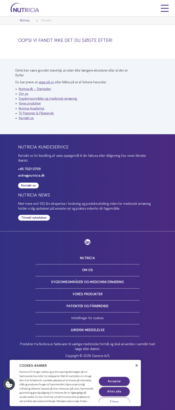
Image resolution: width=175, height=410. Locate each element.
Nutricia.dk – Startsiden (35, 89)
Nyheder (46, 20)
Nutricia (25, 20)
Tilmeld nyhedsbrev (34, 217)
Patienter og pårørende (87, 306)
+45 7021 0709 (29, 169)
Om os (23, 94)
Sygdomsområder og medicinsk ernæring (48, 98)
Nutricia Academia (31, 108)
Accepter (114, 381)
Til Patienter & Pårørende (36, 113)
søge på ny (46, 82)
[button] (9, 384)
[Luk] (136, 365)
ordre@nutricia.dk (31, 175)
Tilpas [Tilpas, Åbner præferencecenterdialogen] (114, 402)
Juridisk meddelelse (87, 330)
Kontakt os (26, 118)
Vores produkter (30, 103)
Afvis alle (114, 391)
